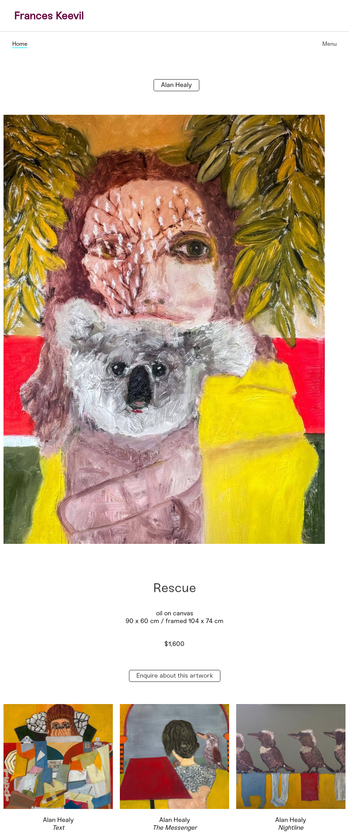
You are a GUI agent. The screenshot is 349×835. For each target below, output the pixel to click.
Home (19, 43)
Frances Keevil (49, 16)
